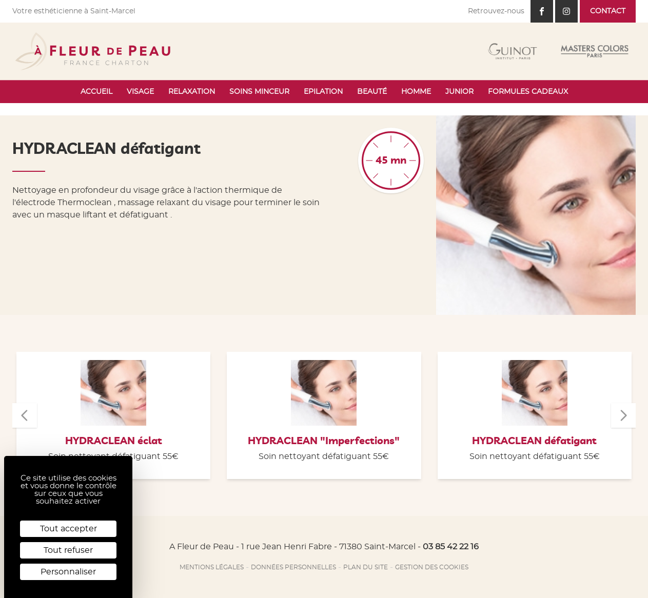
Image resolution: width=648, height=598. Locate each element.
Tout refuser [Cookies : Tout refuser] (68, 550)
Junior (459, 91)
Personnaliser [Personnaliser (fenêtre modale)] (68, 572)
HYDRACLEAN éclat (113, 441)
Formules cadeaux (528, 91)
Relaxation (191, 91)
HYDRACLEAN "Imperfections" (324, 441)
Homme (416, 91)
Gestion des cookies (431, 567)
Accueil (96, 91)
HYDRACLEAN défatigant (534, 441)
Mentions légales (212, 567)
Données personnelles (293, 567)
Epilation (323, 91)
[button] (24, 415)
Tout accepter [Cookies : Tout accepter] (68, 529)
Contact (607, 11)
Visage (140, 91)
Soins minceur (259, 91)
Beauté (372, 91)
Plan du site (365, 567)
